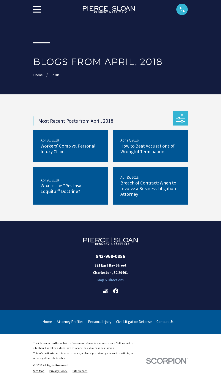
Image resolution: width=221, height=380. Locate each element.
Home (47, 321)
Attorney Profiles (70, 321)
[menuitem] (38, 371)
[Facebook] (115, 291)
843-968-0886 (110, 256)
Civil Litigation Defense (134, 321)
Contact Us (165, 321)
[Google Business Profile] (105, 291)
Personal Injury (99, 321)
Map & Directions (110, 280)
